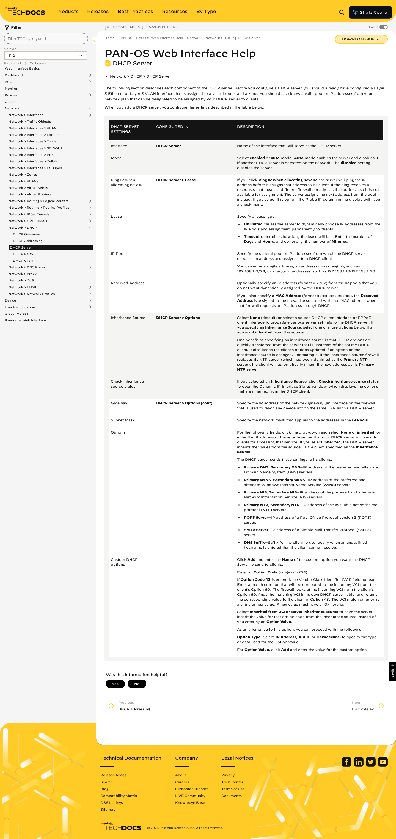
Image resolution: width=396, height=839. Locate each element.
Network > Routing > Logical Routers (38, 201)
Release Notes (113, 775)
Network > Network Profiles (32, 294)
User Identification (20, 307)
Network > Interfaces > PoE (31, 154)
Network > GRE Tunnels (28, 221)
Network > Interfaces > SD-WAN (35, 148)
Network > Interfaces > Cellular (34, 161)
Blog (104, 789)
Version (10, 49)
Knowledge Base (190, 802)
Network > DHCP (23, 227)
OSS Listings (111, 802)
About (180, 775)
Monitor (11, 88)
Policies (11, 95)
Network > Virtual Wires (28, 187)
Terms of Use (233, 789)
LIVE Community (190, 795)
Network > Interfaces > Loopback (36, 134)
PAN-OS (125, 38)
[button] (392, 671)
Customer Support (191, 789)
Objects (11, 101)
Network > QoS (21, 280)
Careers (182, 782)
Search (106, 782)
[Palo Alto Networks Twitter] (371, 765)
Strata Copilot (370, 12)
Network (12, 108)
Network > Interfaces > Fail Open (35, 168)
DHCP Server (21, 247)
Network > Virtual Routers (30, 194)
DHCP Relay (23, 254)
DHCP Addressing (27, 240)
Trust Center (232, 782)
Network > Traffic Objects (30, 121)
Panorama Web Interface (25, 320)
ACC (8, 82)
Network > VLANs (23, 181)
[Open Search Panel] (343, 12)
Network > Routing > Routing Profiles (39, 207)
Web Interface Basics (22, 68)
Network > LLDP (22, 287)
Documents (231, 795)
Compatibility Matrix (118, 795)
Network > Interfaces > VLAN (33, 128)
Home (109, 38)
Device (10, 300)
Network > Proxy (23, 273)
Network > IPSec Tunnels (29, 214)
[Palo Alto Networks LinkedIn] (359, 765)
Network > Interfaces (26, 115)
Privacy (228, 775)
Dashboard (14, 75)
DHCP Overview (26, 234)
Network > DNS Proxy (27, 267)
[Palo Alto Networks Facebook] (347, 765)
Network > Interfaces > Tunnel (33, 141)
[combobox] (46, 38)
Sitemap (108, 809)
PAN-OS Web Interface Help (159, 38)
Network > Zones (23, 174)
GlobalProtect (16, 313)
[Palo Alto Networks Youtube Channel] (383, 765)
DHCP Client (23, 260)
